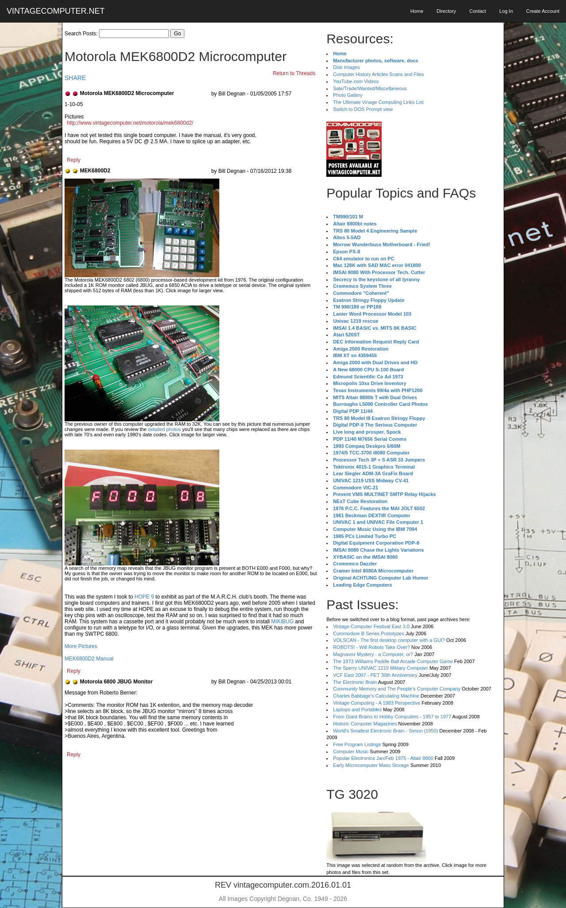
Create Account (542, 11)
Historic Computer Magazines (365, 723)
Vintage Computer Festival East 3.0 (371, 626)
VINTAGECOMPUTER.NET (56, 11)
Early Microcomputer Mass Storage (371, 765)
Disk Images (346, 67)
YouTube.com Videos (356, 81)
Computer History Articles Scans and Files (378, 74)
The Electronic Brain (355, 682)
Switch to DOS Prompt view (363, 109)
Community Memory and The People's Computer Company (396, 688)
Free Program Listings (357, 744)
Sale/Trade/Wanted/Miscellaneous (370, 88)
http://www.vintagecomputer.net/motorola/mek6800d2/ (130, 123)
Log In (506, 11)
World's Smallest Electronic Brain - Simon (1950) (385, 730)
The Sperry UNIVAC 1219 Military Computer (380, 668)
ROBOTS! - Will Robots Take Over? (371, 647)
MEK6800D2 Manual (89, 659)
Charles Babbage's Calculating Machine (376, 695)
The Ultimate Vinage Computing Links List (378, 102)
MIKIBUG (282, 621)
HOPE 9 (144, 597)
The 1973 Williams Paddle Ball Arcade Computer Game (393, 661)
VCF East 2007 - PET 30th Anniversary (375, 675)
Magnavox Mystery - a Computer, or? (373, 654)
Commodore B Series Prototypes (368, 633)
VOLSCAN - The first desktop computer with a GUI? (389, 640)
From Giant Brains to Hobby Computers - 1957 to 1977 (392, 716)
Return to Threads (294, 73)
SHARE (75, 77)
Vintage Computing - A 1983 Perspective (376, 703)
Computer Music (350, 751)
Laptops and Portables (357, 709)
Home (416, 11)
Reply (73, 160)
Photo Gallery (348, 95)
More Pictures (81, 646)
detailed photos (164, 429)
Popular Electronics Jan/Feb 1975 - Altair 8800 (383, 758)
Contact (477, 11)
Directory (446, 11)
